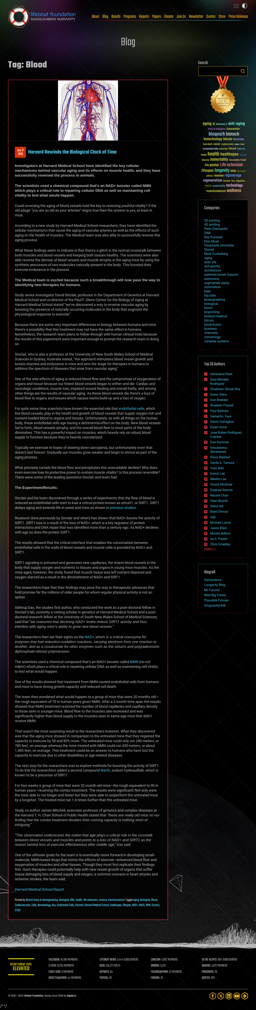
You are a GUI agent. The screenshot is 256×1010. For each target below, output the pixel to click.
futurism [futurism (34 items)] (241, 149)
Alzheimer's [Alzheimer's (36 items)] (221, 124)
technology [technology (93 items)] (234, 185)
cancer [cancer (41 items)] (216, 144)
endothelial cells (131, 408)
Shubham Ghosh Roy (225, 389)
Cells (33, 905)
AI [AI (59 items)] (214, 124)
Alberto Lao (218, 479)
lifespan (127, 905)
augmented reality (217, 283)
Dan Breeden (219, 400)
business (210, 329)
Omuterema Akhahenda (218, 450)
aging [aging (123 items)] (207, 123)
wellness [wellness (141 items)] (234, 190)
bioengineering (50, 900)
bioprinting (211, 312)
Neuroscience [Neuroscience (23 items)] (241, 171)
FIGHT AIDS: (56, 972)
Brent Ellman (219, 512)
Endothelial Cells (65, 905)
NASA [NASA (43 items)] (233, 171)
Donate (168, 16)
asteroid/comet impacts (221, 274)
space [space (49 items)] (208, 185)
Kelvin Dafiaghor (222, 422)
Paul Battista (219, 411)
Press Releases (238, 16)
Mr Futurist (212, 590)
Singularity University (219, 245)
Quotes (210, 16)
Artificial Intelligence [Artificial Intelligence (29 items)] (217, 129)
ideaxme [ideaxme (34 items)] (205, 160)
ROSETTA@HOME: (59, 978)
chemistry (211, 333)
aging (136, 900)
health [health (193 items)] (213, 154)
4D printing (212, 224)
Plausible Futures (216, 600)
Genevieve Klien (221, 374)
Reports (144, 16)
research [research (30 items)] (226, 181)
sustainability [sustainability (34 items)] (219, 186)
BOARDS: (206, 965)
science (103, 900)
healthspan (116, 905)
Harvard (79, 905)
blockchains (212, 325)
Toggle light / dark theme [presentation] (244, 5)
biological (64, 900)
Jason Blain (218, 528)
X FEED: (54, 965)
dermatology (44, 905)
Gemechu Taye (220, 416)
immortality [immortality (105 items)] (219, 159)
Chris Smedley (220, 544)
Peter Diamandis (216, 229)
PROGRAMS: (208, 972)
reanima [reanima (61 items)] (219, 176)
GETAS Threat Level (22, 967)
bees (207, 291)
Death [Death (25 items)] (242, 144)
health (79, 900)
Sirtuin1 (155, 905)
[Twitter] (221, 995)
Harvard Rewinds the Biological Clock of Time (72, 152)
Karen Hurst (218, 427)
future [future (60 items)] (232, 149)
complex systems (216, 341)
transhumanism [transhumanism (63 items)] (216, 191)
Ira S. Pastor (218, 539)
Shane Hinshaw (221, 484)
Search (243, 71)
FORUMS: (156, 978)
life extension (90, 900)
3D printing (212, 220)
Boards (115, 16)
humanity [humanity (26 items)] (243, 155)
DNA (72, 900)
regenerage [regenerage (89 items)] (233, 175)
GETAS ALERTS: (210, 959)
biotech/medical (215, 316)
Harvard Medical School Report (39, 889)
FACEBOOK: (56, 959)
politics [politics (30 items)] (209, 176)
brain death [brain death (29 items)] (207, 144)
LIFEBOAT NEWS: (109, 959)
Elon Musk (211, 241)
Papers (156, 16)
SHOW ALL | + (210, 549)
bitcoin (209, 320)
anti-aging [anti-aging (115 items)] (236, 123)
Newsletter (196, 16)
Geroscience (212, 580)
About (95, 16)
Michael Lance (220, 523)
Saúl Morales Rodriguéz (219, 382)
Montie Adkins (220, 533)
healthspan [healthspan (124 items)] (229, 154)
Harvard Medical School (96, 905)
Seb (213, 517)
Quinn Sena (218, 394)
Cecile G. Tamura (222, 463)
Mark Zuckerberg (216, 254)
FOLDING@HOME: (161, 972)
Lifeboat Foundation (33, 996)
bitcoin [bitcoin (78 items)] (227, 139)
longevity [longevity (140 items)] (222, 170)
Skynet (209, 249)
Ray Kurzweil (213, 237)
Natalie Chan (219, 495)
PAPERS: (105, 978)
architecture (212, 270)
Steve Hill (216, 506)
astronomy (211, 279)
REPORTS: (106, 972)
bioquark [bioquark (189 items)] (217, 134)
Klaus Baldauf (220, 457)
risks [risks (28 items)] (233, 181)
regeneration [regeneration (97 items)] (212, 180)
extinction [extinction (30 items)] (223, 149)
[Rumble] (245, 995)
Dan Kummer (219, 442)
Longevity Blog (214, 585)
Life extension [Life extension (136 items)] (231, 165)
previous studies (123, 508)
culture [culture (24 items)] (237, 144)
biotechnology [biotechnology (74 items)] (213, 139)
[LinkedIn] (229, 995)
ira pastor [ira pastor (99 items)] (212, 165)
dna (54, 905)
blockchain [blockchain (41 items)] (238, 139)
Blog (105, 16)
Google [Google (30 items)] (204, 155)
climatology (212, 337)
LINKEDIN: (157, 959)
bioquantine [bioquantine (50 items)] (233, 129)
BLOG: (104, 965)
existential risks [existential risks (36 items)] (210, 149)
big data (210, 295)
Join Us (181, 16)
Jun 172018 (20, 152)
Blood (154, 900)
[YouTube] (237, 995)
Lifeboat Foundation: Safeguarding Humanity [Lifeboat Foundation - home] (42, 17)
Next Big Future (215, 595)
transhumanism (116, 900)
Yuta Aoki (217, 468)
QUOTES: (206, 978)
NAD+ (89, 637)
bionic (208, 308)
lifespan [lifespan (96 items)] (208, 170)
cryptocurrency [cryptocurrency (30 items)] (227, 144)
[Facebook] (213, 995)
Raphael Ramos (221, 490)
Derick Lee (217, 473)
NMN (134, 662)
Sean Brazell (219, 501)
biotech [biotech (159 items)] (232, 134)
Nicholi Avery (32, 900)
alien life (210, 262)
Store (222, 16)
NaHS (105, 770)
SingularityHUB (215, 605)
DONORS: (156, 965)
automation (212, 287)
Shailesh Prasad (221, 405)
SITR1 (17, 910)
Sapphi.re (71, 996)
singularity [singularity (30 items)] (240, 181)
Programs (130, 16)
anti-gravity (212, 266)
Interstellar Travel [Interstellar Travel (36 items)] (237, 160)
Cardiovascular (22, 905)
